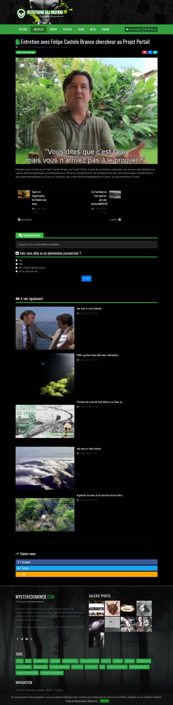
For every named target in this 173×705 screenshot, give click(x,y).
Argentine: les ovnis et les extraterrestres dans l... (100, 495)
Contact (58, 690)
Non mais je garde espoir (32, 267)
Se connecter (133, 29)
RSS (21, 574)
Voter (86, 278)
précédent (25, 219)
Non (21, 264)
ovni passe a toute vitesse (89, 448)
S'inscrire (150, 29)
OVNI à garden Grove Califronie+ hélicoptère (97, 355)
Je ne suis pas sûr (28, 271)
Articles (39, 29)
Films (81, 29)
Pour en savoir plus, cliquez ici (82, 700)
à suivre (115, 219)
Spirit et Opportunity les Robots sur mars (39, 198)
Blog (93, 29)
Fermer (104, 700)
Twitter (23, 568)
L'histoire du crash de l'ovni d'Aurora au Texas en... (100, 402)
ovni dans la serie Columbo (89, 308)
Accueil (25, 29)
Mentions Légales (34, 690)
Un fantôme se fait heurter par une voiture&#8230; (99, 198)
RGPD (49, 690)
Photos (67, 29)
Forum (105, 29)
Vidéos (53, 29)
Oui (20, 260)
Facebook (23, 562)
